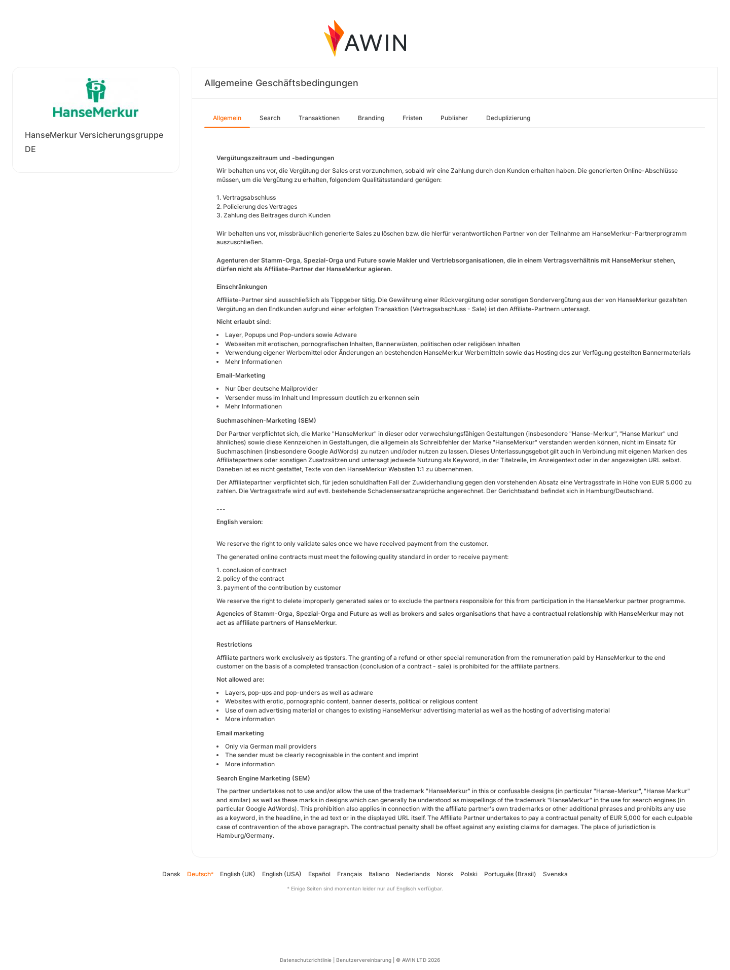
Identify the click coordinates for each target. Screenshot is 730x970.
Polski (469, 874)
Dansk (171, 874)
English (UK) (238, 874)
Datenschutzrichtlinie (306, 960)
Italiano (379, 874)
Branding (371, 118)
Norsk (445, 874)
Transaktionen (319, 118)
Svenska (555, 874)
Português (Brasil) (510, 874)
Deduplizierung (508, 118)
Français (349, 874)
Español (319, 874)
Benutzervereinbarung (363, 960)
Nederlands (413, 874)
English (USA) (282, 874)
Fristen (412, 118)
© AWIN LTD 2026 (418, 960)
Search (270, 118)
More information (250, 719)
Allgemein (227, 118)
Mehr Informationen (253, 361)
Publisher (454, 118)
